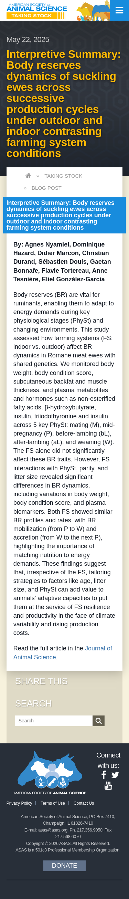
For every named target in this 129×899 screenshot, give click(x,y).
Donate (64, 865)
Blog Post (47, 188)
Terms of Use (53, 803)
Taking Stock (63, 176)
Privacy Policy (19, 803)
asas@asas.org (52, 830)
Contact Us (84, 803)
